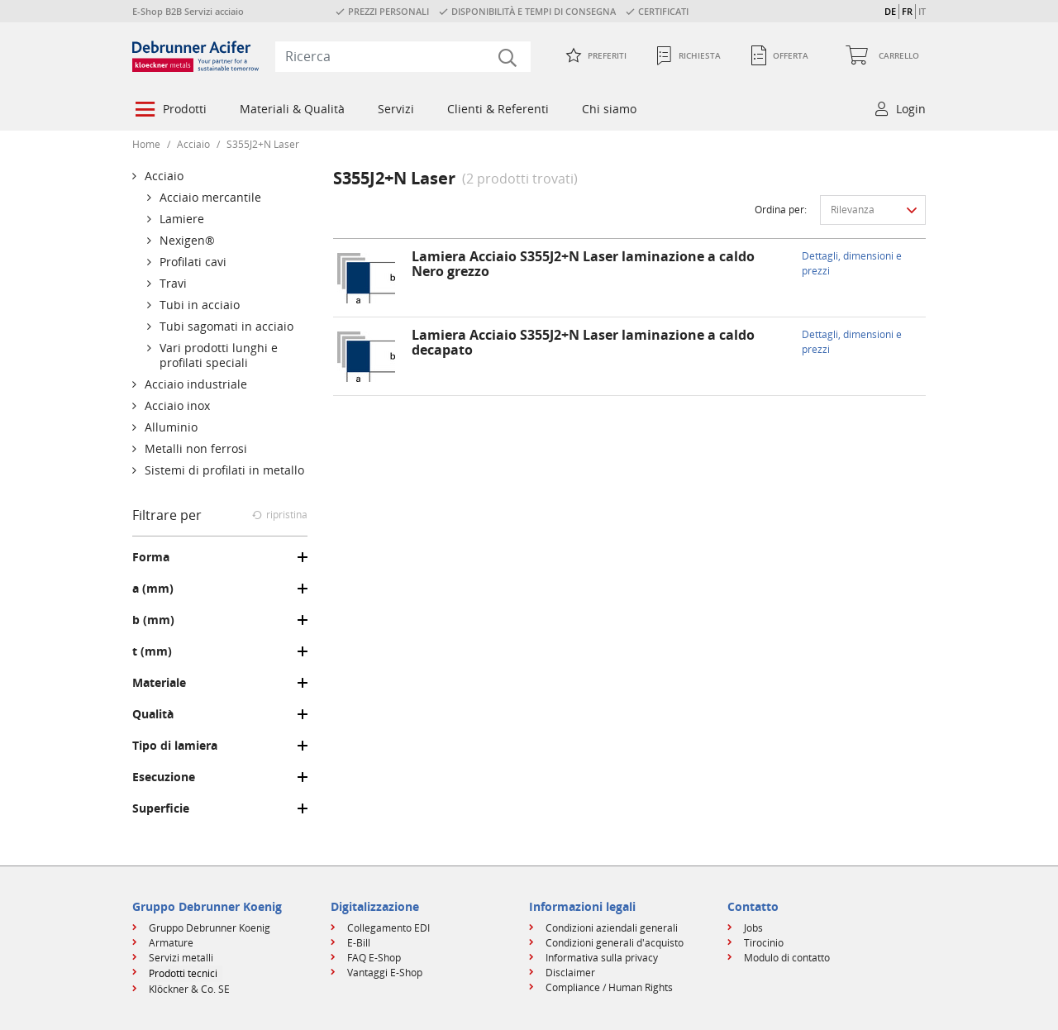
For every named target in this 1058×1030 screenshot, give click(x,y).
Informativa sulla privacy (602, 958)
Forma (150, 557)
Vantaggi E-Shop (384, 973)
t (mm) (152, 651)
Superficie (160, 808)
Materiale (159, 682)
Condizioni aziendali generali (612, 928)
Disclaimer (570, 973)
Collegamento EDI (388, 928)
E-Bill (358, 943)
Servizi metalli (181, 958)
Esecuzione (163, 777)
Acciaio (193, 144)
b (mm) (153, 620)
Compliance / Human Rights (609, 987)
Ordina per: (781, 210)
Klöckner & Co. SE (189, 989)
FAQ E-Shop (374, 958)
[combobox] (403, 56)
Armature (171, 943)
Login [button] (911, 109)
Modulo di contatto (787, 958)
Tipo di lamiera (174, 745)
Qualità (153, 714)
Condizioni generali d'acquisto (615, 943)
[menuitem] (169, 111)
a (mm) (153, 588)
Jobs (753, 928)
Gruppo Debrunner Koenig (209, 928)
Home (146, 144)
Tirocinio (764, 943)
